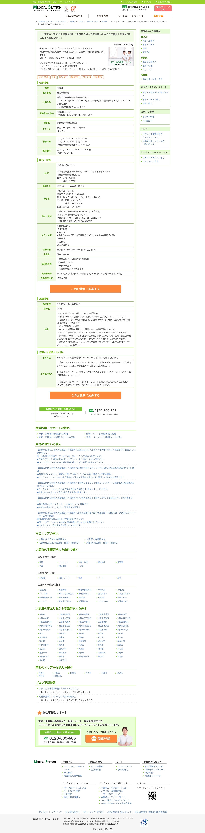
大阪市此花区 (103, 614)
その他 (81, 566)
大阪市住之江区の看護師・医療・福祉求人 (59, 542)
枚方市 (120, 637)
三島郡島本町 (84, 656)
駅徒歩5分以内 (65, 601)
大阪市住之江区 (93, 21)
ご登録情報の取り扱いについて (119, 812)
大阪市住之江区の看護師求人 (52, 539)
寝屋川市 (121, 641)
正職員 (42, 578)
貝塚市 (81, 637)
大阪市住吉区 (64, 626)
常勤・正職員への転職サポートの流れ (57, 437)
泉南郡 (42, 660)
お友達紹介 (147, 121)
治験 (41, 566)
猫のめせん (123, 770)
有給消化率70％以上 (67, 597)
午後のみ (121, 590)
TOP (46, 16)
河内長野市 (44, 645)
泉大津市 (43, 637)
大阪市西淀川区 (123, 618)
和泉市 (100, 645)
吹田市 (120, 633)
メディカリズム (125, 766)
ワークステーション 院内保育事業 (116, 803)
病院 (41, 562)
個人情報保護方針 (72, 812)
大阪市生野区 (84, 622)
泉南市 (81, 653)
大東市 (81, 645)
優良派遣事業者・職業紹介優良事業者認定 (151, 812)
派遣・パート (64, 578)
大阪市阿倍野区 (45, 626)
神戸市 (88, 673)
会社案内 (147, 2)
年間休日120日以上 (47, 597)
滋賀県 (120, 673)
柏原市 (42, 649)
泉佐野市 (82, 641)
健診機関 (62, 566)
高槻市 (61, 637)
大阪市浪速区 (103, 618)
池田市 (100, 633)
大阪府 (72, 21)
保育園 (120, 562)
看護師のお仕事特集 (73, 776)
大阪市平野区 (84, 630)
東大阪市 (62, 653)
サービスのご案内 (130, 2)
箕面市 (120, 645)
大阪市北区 (102, 630)
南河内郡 (62, 660)
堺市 (41, 633)
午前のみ (101, 590)
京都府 (104, 673)
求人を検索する (75, 16)
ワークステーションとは (130, 16)
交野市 (120, 653)
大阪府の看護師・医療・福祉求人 (102, 542)
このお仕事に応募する (85, 288)
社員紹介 (149, 773)
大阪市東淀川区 (45, 622)
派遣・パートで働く (151, 99)
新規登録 (104, 738)
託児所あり (102, 594)
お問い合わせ (43, 812)
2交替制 (81, 597)
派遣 (80, 578)
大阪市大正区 (64, 618)
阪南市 (61, 656)
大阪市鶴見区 (45, 630)
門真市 (81, 649)
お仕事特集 (102, 16)
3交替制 (101, 597)
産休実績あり (84, 594)
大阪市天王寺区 (84, 618)
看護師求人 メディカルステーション (52, 21)
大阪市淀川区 (123, 626)
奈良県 (41, 676)
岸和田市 (62, 633)
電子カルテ (122, 597)
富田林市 (101, 641)
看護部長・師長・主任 (152, 79)
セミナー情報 (148, 117)
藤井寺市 (43, 653)
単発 (119, 578)
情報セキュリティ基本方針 (93, 812)
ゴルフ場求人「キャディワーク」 (116, 800)
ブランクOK (103, 601)
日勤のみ (43, 590)
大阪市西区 (122, 614)
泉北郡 (120, 656)
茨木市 (42, 641)
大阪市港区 (44, 618)
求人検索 (68, 773)
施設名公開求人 (149, 62)
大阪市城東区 (123, 622)
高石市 (120, 649)
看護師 (104, 21)
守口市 (100, 637)
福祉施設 (101, 562)
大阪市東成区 (64, 622)
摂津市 (100, 649)
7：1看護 (43, 594)
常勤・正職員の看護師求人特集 (54, 434)
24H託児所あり (123, 594)
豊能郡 (100, 656)
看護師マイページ (153, 776)
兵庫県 (73, 673)
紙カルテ (43, 601)
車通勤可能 (83, 601)
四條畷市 (101, 653)
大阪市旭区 (102, 622)
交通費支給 (122, 601)
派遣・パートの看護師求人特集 (101, 434)
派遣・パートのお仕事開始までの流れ (104, 437)
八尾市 (61, 641)
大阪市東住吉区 (84, 626)
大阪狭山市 (44, 656)
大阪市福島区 (84, 614)
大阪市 (81, 21)
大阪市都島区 (64, 614)
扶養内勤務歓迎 (84, 590)
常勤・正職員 (148, 41)
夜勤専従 (62, 590)
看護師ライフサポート (155, 770)
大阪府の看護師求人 (95, 539)
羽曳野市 (62, 649)
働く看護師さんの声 (154, 766)
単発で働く (147, 103)
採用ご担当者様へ (165, 2)
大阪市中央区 (123, 630)
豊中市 (81, 633)
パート (100, 578)
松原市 (61, 645)
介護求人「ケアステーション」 (115, 788)
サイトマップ (57, 812)
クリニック (63, 562)
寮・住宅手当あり (66, 594)
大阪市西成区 (103, 626)
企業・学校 (83, 562)
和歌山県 (58, 676)
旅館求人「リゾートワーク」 (114, 797)
